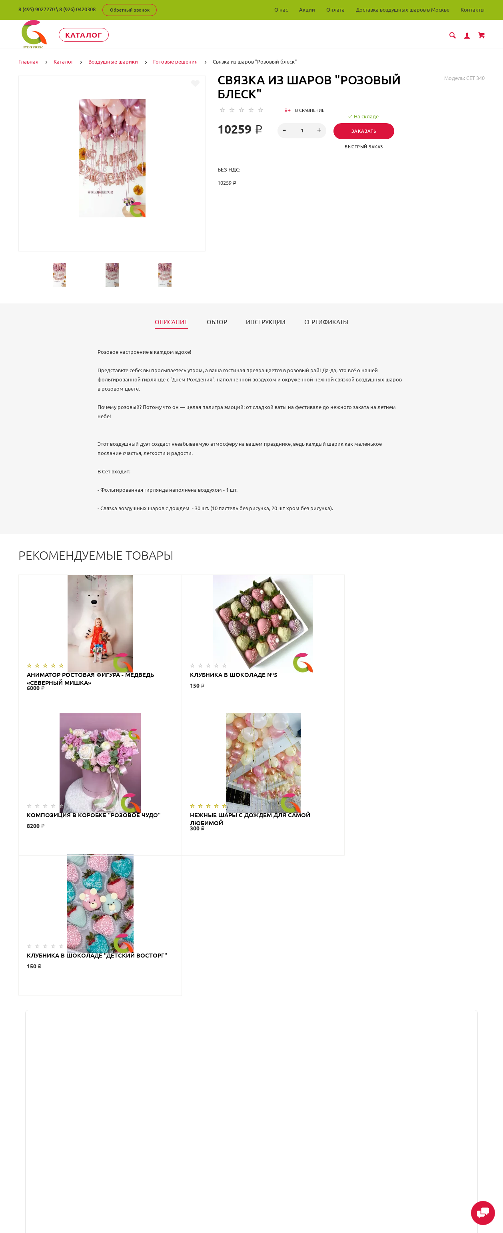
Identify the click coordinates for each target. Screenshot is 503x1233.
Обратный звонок (130, 10)
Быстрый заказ (365, 146)
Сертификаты (326, 322)
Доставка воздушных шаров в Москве (402, 9)
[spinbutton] (302, 130)
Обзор (217, 322)
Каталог (92, 35)
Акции (307, 9)
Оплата (335, 9)
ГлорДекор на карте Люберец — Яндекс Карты (251, 1044)
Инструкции (265, 322)
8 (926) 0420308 (77, 9)
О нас (281, 9)
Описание (171, 322)
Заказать (364, 131)
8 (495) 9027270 (36, 9)
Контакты (473, 9)
